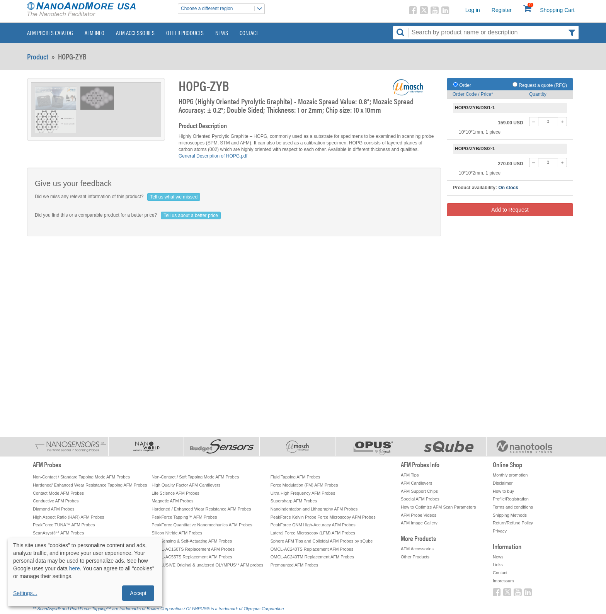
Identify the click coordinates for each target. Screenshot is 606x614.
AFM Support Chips (419, 491)
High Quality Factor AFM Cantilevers (186, 485)
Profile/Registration (511, 499)
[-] (533, 121)
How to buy (503, 491)
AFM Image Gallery (419, 523)
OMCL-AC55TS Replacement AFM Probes (192, 557)
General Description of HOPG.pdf (213, 156)
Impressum (503, 580)
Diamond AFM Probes (54, 509)
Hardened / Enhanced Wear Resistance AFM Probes (201, 509)
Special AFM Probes (420, 499)
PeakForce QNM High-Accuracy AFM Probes (313, 524)
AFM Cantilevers (416, 483)
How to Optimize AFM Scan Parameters (438, 507)
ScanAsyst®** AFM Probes (58, 533)
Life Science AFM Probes (175, 493)
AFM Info (94, 32)
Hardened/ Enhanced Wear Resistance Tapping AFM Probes (90, 485)
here (74, 568)
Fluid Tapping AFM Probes (295, 477)
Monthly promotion (510, 475)
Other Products (185, 32)
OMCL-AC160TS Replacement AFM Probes (193, 549)
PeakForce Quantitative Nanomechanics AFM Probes (202, 524)
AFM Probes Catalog (50, 32)
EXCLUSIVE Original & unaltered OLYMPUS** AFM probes (207, 565)
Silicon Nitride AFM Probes (177, 533)
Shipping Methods (510, 515)
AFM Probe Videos (418, 515)
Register (502, 10)
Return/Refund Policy (513, 523)
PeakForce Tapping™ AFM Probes (184, 517)
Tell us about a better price (190, 215)
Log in (472, 10)
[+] (562, 121)
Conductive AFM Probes (56, 501)
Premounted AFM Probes (294, 565)
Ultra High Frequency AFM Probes (303, 493)
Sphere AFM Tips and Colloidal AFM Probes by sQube (322, 541)
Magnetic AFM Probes (172, 501)
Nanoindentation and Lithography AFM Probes (314, 509)
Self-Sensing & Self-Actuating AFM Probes (192, 541)
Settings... (25, 593)
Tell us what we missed (173, 197)
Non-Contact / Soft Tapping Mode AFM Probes (195, 477)
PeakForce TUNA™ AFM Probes (64, 524)
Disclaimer (502, 483)
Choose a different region (222, 9)
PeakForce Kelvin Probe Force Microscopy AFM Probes (323, 517)
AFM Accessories (135, 32)
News (221, 32)
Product (37, 56)
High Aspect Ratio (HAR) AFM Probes (68, 517)
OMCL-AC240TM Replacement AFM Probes (312, 557)
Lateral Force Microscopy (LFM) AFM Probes (313, 533)
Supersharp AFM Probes (294, 501)
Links (498, 564)
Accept (138, 593)
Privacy (500, 531)
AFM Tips (410, 475)
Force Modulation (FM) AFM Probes (304, 485)
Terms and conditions (513, 507)
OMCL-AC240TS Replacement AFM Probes (312, 549)
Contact (249, 32)
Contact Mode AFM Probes (58, 493)
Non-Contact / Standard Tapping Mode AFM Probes (81, 477)
